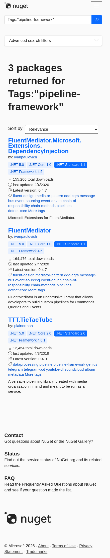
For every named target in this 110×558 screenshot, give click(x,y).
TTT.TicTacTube (30, 320)
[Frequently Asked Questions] (10, 478)
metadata (16, 374)
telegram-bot (34, 369)
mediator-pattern (49, 196)
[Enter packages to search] (48, 19)
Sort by (15, 128)
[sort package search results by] (61, 129)
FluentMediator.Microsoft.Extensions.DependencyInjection (44, 146)
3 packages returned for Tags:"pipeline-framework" (44, 87)
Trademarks (36, 552)
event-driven (51, 201)
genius (91, 364)
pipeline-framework (69, 364)
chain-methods (43, 206)
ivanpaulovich (25, 157)
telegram (15, 369)
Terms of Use (64, 546)
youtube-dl (54, 369)
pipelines (64, 206)
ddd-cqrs (71, 196)
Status (12, 453)
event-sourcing (27, 201)
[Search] (96, 19)
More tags (36, 211)
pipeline (46, 364)
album (90, 369)
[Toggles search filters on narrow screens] (96, 41)
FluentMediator (29, 230)
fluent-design (24, 196)
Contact (14, 435)
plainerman (23, 326)
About (43, 546)
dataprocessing (26, 364)
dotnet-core (17, 211)
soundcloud (74, 369)
